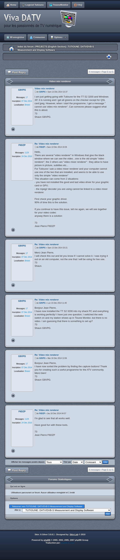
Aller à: (18, 510)
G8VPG (42, 92)
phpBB (47, 540)
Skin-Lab (74, 534)
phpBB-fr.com (67, 543)
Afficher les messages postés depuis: (36, 462)
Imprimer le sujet (109, 56)
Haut (13, 129)
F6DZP (42, 147)
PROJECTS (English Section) (50, 46)
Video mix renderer (60, 81)
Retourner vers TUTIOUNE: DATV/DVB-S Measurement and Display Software (47, 506)
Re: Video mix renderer (47, 144)
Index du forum (26, 46)
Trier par (73, 462)
